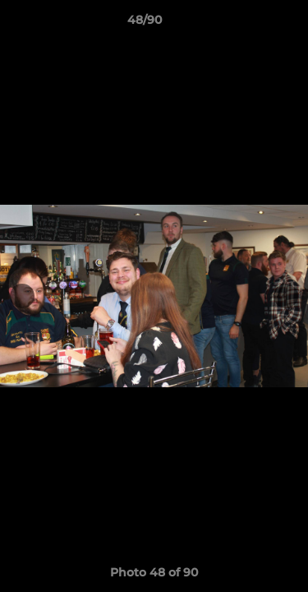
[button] (249, 23)
